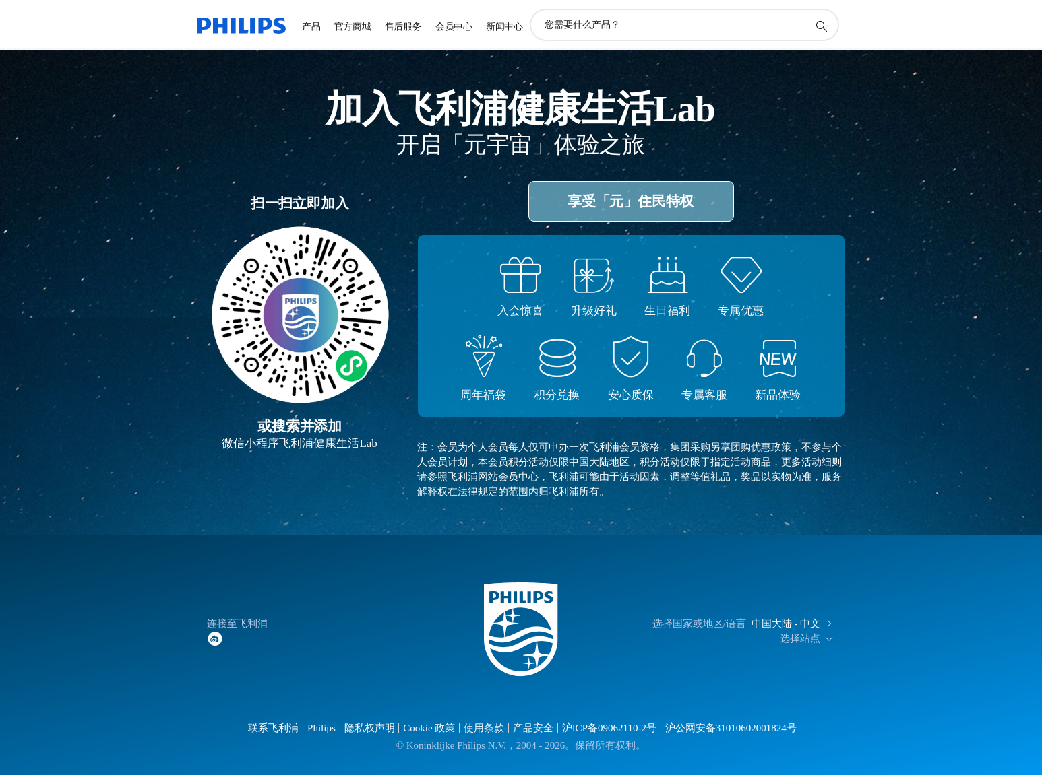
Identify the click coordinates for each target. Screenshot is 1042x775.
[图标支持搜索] (821, 26)
